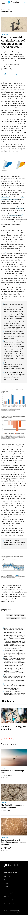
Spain (24, 618)
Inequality (4, 802)
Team (5, 879)
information (5, 197)
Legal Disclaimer (10, 900)
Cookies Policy (9, 893)
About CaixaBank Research (10, 872)
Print (2, 74)
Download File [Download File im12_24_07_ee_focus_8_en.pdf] (11, 74)
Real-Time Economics (13, 618)
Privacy (7, 896)
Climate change (19, 615)
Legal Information (10, 903)
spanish (17, 64)
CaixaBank (8, 886)
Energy (3, 768)
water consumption (15, 215)
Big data (9, 615)
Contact (6, 883)
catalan (13, 64)
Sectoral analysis (5, 9)
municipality (20, 208)
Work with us (7, 876)
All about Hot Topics (7, 739)
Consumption (6, 11)
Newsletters (14, 911)
